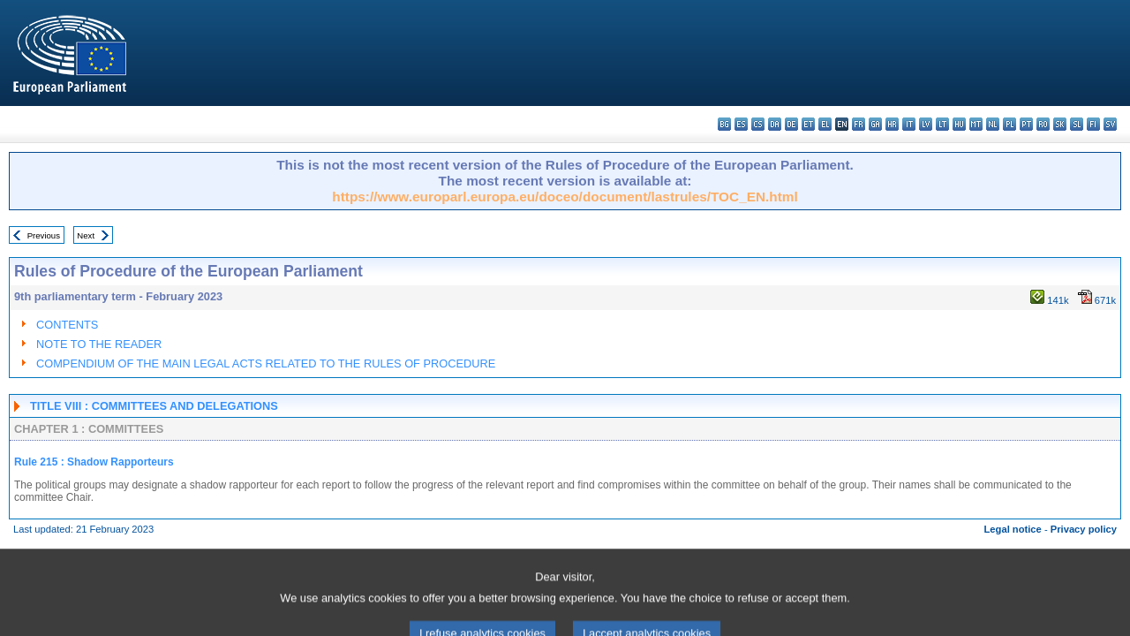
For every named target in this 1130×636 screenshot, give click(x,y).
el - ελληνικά (825, 124)
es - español (741, 124)
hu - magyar (959, 124)
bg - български (724, 124)
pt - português (1026, 124)
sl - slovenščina (1076, 124)
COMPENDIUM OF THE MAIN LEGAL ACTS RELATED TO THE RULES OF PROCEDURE (265, 363)
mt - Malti (976, 124)
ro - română (1043, 124)
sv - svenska (1110, 124)
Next (85, 235)
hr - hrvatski (892, 124)
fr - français (858, 124)
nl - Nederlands (992, 124)
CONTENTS (67, 324)
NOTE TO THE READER (99, 344)
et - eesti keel (808, 124)
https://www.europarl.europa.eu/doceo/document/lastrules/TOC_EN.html (564, 196)
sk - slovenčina (1059, 124)
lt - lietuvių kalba (942, 124)
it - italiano (908, 124)
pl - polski (1009, 124)
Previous (43, 235)
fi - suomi (1093, 124)
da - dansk (774, 124)
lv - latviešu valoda (925, 124)
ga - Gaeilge (875, 124)
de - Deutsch (791, 124)
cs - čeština (758, 124)
